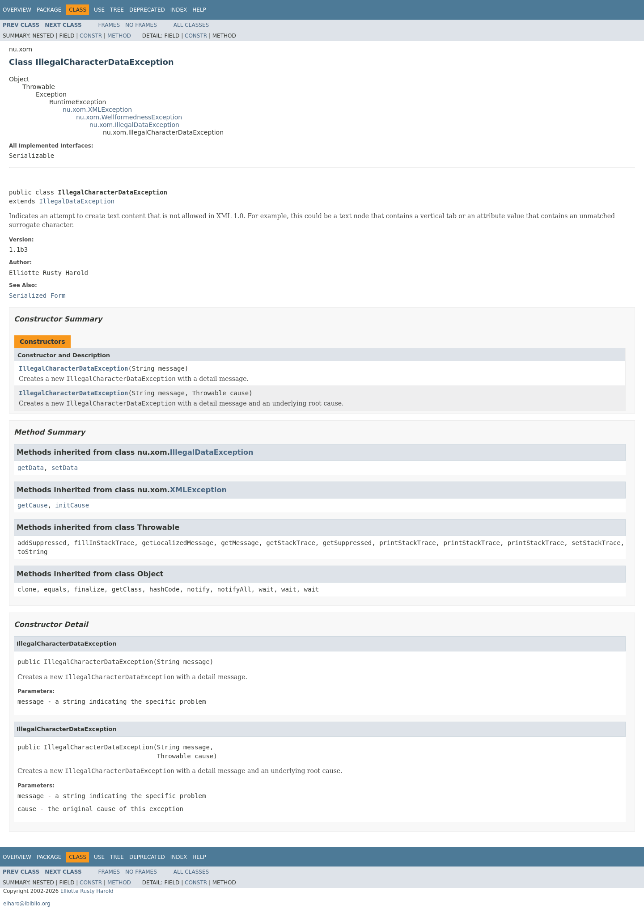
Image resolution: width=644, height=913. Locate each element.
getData (30, 467)
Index (178, 10)
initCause (72, 505)
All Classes (191, 25)
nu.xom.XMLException (97, 109)
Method (119, 36)
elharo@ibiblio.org (27, 903)
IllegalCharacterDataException (73, 368)
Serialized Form (37, 295)
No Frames (141, 25)
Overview (17, 10)
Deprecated (147, 10)
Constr (91, 36)
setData (64, 467)
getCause (32, 505)
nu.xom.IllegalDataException (134, 124)
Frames (109, 25)
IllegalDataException (76, 201)
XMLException (198, 490)
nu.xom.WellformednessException (129, 117)
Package (49, 10)
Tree (117, 10)
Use (99, 10)
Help (199, 10)
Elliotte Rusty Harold (87, 891)
